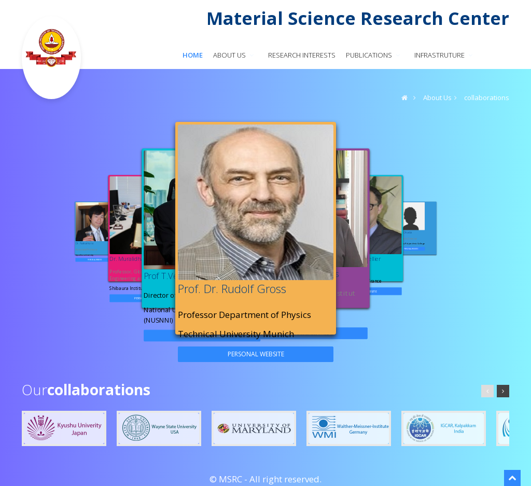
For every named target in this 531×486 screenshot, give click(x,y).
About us (234, 55)
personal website (95, 259)
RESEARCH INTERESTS (302, 55)
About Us (437, 97)
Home (193, 55)
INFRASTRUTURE (444, 55)
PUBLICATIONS (374, 55)
